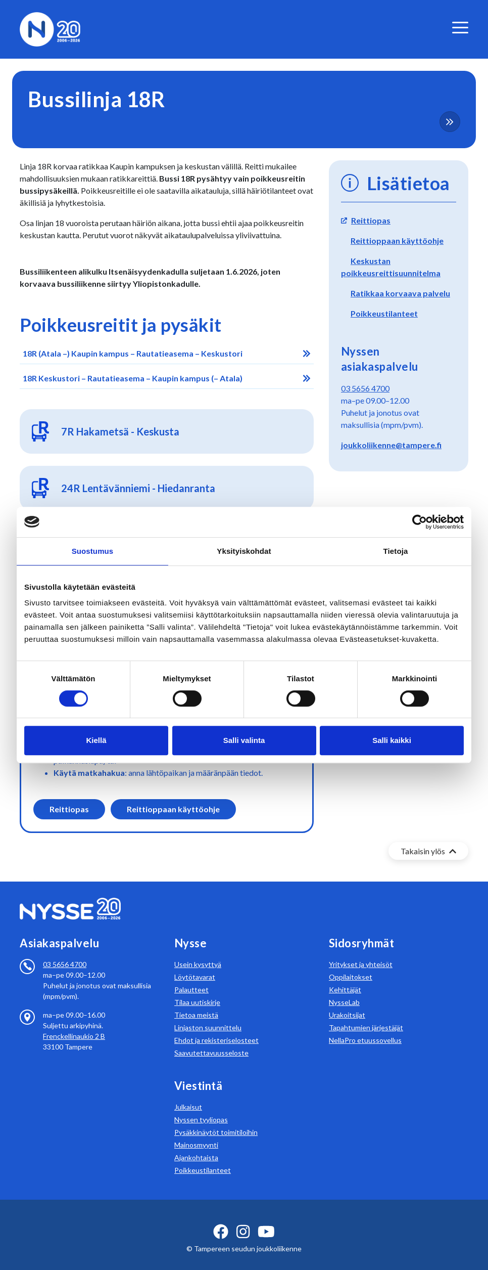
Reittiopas (69, 809)
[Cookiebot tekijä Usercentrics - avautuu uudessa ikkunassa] (419, 522)
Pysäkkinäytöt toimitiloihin (216, 1120)
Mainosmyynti (196, 1132)
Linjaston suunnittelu (207, 1015)
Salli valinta (244, 740)
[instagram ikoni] (243, 1219)
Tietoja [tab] (395, 551)
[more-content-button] (450, 121)
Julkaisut (188, 1094)
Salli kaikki (391, 740)
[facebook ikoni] (220, 1219)
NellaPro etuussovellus (365, 1028)
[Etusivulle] (50, 28)
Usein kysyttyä (197, 952)
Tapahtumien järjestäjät (366, 1015)
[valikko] (460, 27)
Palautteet (191, 977)
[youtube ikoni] (266, 1219)
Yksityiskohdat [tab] (244, 551)
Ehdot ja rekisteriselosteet (216, 1028)
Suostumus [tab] (93, 551)
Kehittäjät (345, 977)
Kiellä (96, 740)
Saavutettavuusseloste (211, 1040)
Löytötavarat (194, 964)
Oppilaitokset (350, 964)
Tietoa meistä (196, 1002)
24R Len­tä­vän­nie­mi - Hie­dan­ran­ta (123, 488)
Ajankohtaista (196, 1145)
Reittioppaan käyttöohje (173, 809)
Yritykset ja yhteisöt (361, 952)
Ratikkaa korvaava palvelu (400, 293)
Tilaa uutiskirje (197, 990)
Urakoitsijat (347, 1002)
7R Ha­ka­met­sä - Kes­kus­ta (105, 431)
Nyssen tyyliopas (201, 1107)
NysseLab (344, 990)
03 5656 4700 (365, 388)
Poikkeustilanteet (384, 313)
